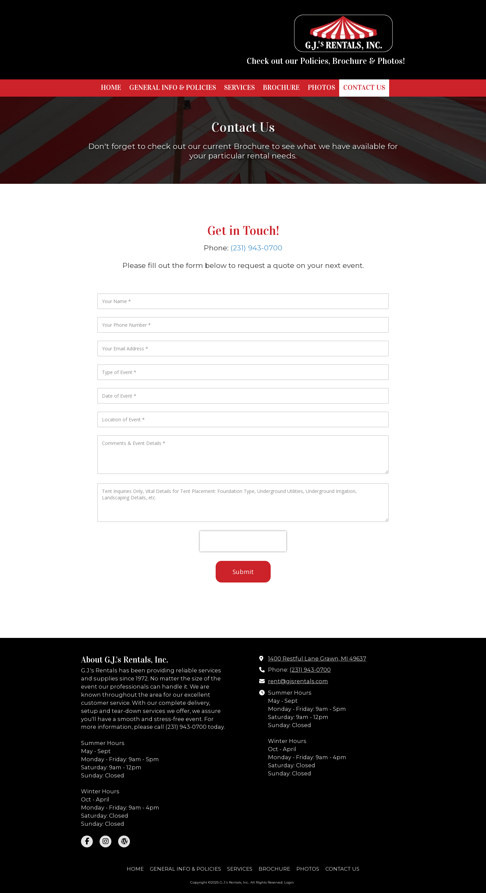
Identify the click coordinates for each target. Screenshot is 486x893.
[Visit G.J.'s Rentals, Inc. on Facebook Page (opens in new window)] (87, 841)
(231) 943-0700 (256, 248)
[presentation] (243, 541)
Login (289, 882)
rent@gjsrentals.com (298, 681)
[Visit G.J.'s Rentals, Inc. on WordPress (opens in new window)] (124, 841)
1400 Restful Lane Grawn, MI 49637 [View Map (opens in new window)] (317, 658)
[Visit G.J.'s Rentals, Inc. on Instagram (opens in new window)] (105, 841)
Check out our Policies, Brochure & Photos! (326, 61)
